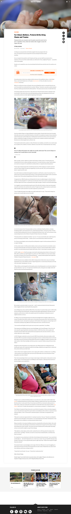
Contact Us (56, 509)
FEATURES (16, 32)
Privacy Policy (45, 510)
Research (51, 509)
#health (30, 48)
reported (22, 252)
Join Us (47, 509)
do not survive (36, 80)
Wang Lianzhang (18, 46)
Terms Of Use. (40, 74)
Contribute (43, 509)
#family (27, 48)
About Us (38, 509)
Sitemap (50, 510)
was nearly (34, 257)
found (15, 401)
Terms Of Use (39, 510)
